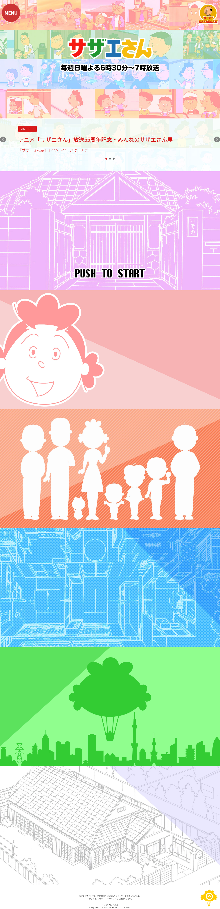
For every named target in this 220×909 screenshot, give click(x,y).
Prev (3, 139)
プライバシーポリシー (107, 898)
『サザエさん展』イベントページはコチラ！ (55, 150)
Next (217, 139)
